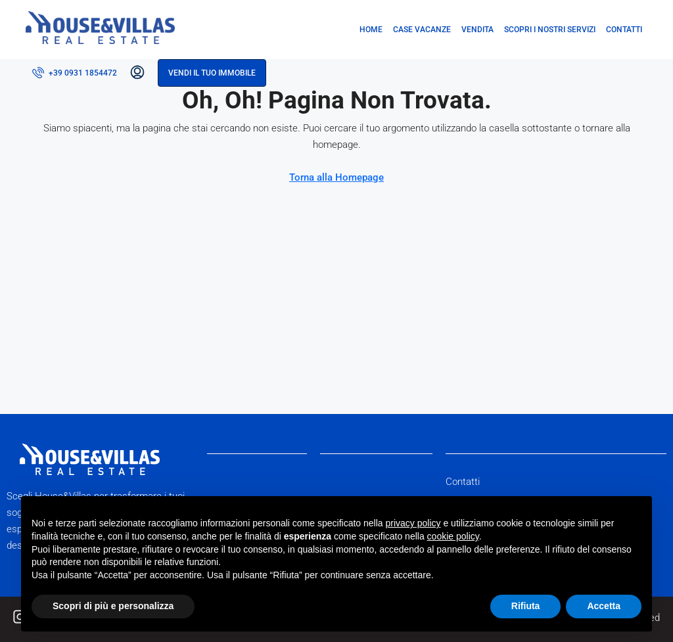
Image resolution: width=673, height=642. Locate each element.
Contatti (624, 29)
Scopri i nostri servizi (549, 29)
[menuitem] (75, 73)
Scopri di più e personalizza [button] (113, 606)
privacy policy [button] (413, 523)
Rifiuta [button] (525, 606)
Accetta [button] (603, 606)
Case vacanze (422, 29)
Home (371, 29)
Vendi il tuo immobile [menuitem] (212, 73)
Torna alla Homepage (336, 177)
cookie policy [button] (453, 536)
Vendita (477, 29)
